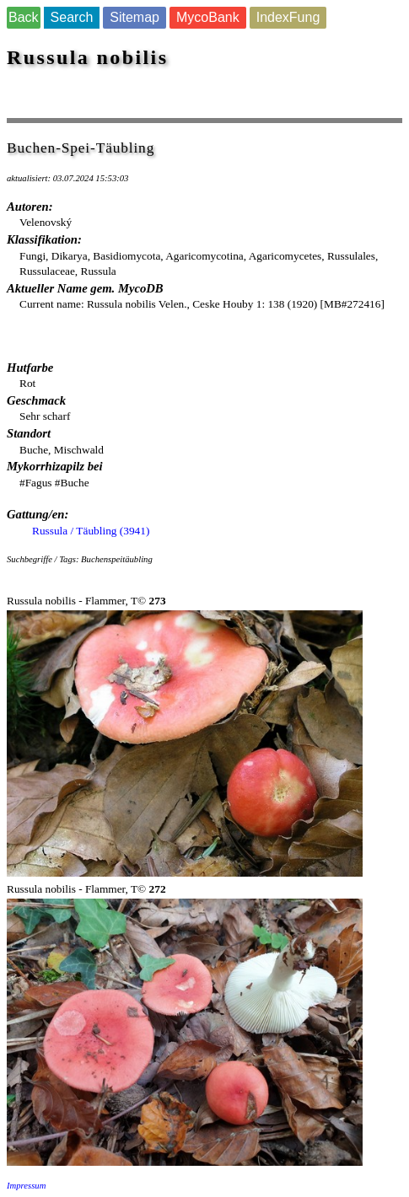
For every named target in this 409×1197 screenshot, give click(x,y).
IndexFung (288, 17)
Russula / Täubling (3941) (90, 530)
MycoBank (207, 17)
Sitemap (134, 17)
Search (72, 17)
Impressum (26, 1185)
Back (23, 17)
